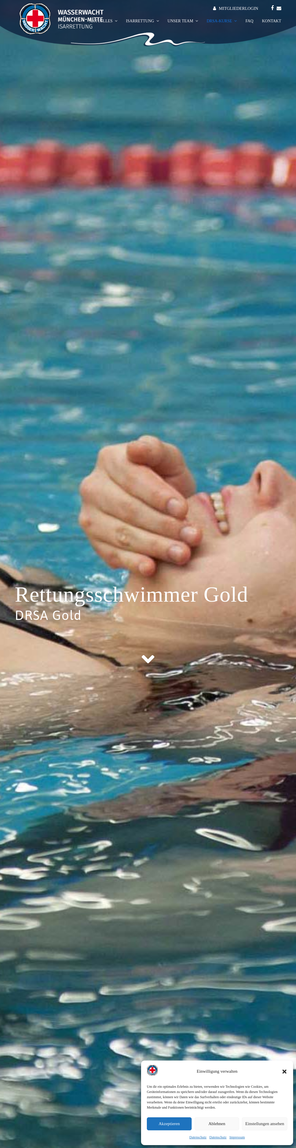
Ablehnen (216, 1123)
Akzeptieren (169, 1123)
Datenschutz (197, 1137)
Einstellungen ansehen (264, 1123)
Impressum (237, 1137)
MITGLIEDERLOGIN (238, 8)
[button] (284, 1071)
